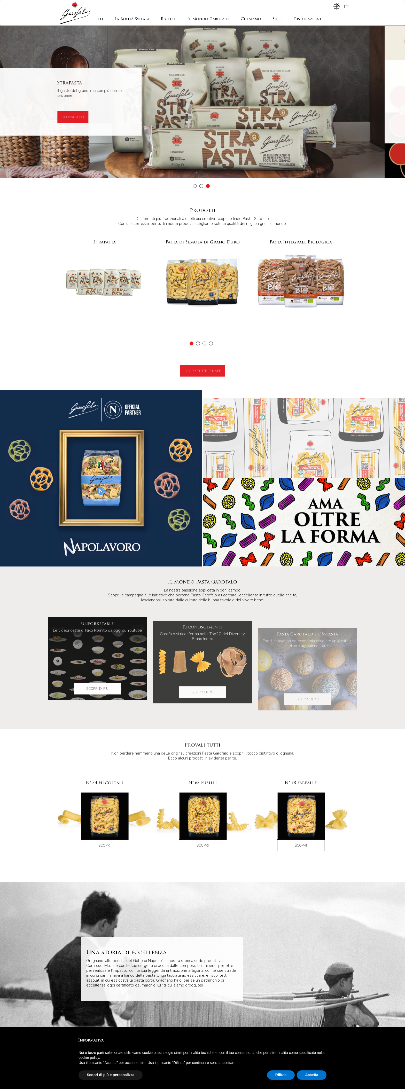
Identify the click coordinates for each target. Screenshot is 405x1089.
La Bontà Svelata (131, 19)
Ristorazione (308, 19)
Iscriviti (225, 968)
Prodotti (90, 941)
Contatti (157, 941)
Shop (277, 19)
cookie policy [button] (89, 1057)
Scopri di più (93, 117)
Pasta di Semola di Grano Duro (101, 1018)
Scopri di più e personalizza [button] (110, 1075)
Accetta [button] (311, 1075)
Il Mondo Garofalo (208, 19)
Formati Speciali (161, 1026)
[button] (195, 186)
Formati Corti (158, 1021)
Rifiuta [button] (281, 1075)
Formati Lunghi (160, 1016)
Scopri (104, 860)
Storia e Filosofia (100, 970)
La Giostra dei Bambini (99, 1026)
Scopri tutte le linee (202, 396)
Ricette (168, 19)
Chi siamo (251, 19)
